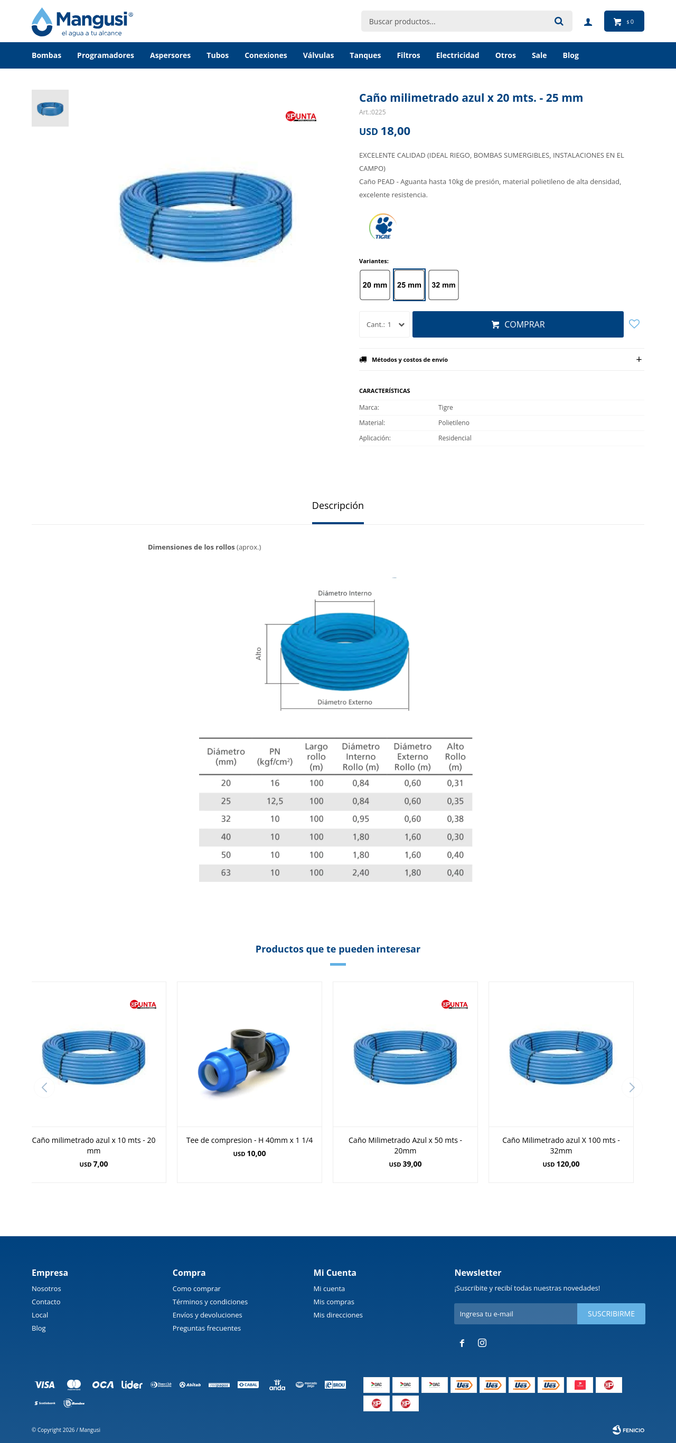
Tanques (365, 55)
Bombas (46, 55)
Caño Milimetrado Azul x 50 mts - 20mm (405, 1145)
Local (40, 1315)
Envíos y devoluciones (207, 1315)
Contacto (46, 1301)
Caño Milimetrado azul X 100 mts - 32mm (561, 1145)
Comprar (524, 324)
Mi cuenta (329, 1288)
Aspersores (170, 55)
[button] (632, 1087)
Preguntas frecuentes (207, 1328)
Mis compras (334, 1301)
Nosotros (46, 1288)
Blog (39, 1328)
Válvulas (318, 55)
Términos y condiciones (210, 1301)
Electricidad (458, 55)
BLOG (571, 55)
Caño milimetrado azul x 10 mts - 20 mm (94, 1145)
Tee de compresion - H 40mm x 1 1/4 (249, 1140)
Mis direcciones (338, 1315)
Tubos (217, 55)
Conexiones (266, 55)
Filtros (408, 55)
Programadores (105, 55)
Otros (505, 55)
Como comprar (197, 1288)
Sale (539, 55)
